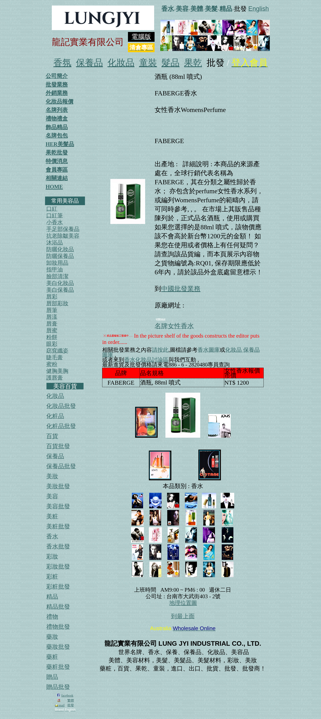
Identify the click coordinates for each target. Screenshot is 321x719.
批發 (70, 705)
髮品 (171, 63)
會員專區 (57, 170)
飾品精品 (57, 127)
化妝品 (121, 63)
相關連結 (57, 178)
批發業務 (57, 84)
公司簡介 (57, 76)
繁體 (70, 700)
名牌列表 (57, 110)
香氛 (62, 63)
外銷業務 (57, 93)
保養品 (89, 63)
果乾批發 (57, 152)
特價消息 (57, 161)
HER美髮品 (60, 144)
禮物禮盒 (57, 118)
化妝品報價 (59, 101)
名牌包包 (57, 135)
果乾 (193, 63)
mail (59, 705)
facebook (67, 695)
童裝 (148, 63)
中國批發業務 (180, 288)
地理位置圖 (183, 603)
